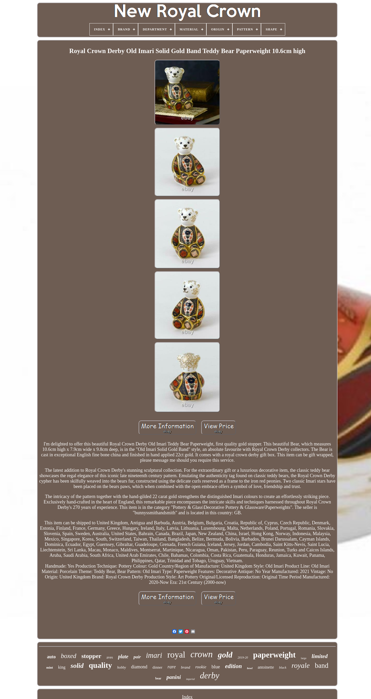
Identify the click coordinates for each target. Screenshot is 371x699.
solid (77, 665)
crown (201, 654)
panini (173, 677)
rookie (200, 666)
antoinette (266, 667)
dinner (157, 667)
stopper (91, 656)
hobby (121, 667)
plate (123, 656)
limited (319, 656)
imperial (190, 679)
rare (171, 666)
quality (100, 665)
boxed (68, 655)
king (61, 667)
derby (209, 675)
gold (225, 654)
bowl (249, 668)
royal (176, 654)
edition (233, 666)
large (304, 658)
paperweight (274, 654)
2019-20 (243, 657)
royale (300, 665)
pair (137, 656)
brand (185, 667)
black (282, 667)
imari (154, 655)
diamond (139, 666)
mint (49, 667)
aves (109, 657)
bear (158, 678)
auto (51, 656)
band (321, 665)
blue (216, 666)
